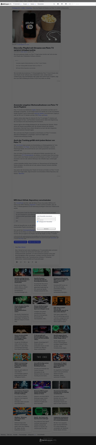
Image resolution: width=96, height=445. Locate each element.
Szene (32, 4)
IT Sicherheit (16, 4)
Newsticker (41, 4)
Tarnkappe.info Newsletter (45, 221)
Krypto (25, 4)
